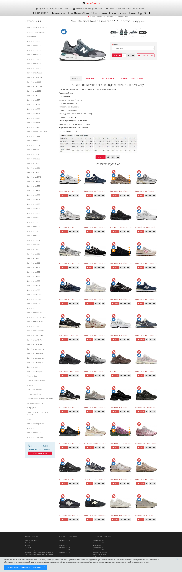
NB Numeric (31, 37)
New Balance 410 (33, 118)
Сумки (29, 419)
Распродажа (31, 408)
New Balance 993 (33, 281)
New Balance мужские (35, 424)
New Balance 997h (34, 294)
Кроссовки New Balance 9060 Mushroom (126, 191)
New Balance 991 (33, 272)
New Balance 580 (33, 195)
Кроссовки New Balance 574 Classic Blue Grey (153, 299)
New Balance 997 (64, 552)
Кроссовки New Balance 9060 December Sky (152, 371)
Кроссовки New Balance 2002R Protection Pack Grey (79, 263)
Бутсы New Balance (34, 390)
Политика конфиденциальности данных (39, 554)
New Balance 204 (33, 95)
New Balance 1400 (34, 59)
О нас (70, 13)
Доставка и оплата (59, 13)
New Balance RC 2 (34, 326)
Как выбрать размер (118, 13)
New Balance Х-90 (34, 367)
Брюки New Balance (99, 554)
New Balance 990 (33, 428)
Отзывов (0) (89, 78)
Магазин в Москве (81, 13)
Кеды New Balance (34, 394)
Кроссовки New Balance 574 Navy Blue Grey (76, 299)
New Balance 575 (33, 181)
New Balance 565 (33, 168)
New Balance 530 (33, 159)
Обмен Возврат (137, 78)
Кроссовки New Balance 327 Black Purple (75, 515)
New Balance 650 (33, 213)
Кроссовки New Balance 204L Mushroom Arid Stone (155, 479)
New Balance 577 (33, 190)
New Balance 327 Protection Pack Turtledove (152, 515)
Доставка (123, 78)
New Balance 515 (33, 150)
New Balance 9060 (34, 267)
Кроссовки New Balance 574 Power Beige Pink (153, 263)
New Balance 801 (33, 240)
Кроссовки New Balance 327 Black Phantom (76, 443)
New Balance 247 (33, 104)
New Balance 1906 (34, 68)
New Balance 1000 (34, 46)
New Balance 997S (34, 299)
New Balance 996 (33, 290)
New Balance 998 (33, 304)
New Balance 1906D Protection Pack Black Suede (154, 407)
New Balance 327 (33, 109)
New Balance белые (34, 344)
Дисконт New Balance (32, 540)
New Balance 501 (33, 145)
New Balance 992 (33, 276)
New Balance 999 (33, 308)
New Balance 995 (33, 285)
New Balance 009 (33, 41)
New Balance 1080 (34, 50)
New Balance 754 (64, 547)
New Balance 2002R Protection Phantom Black (127, 227)
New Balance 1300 (34, 55)
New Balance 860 (33, 254)
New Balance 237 (33, 100)
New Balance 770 (33, 236)
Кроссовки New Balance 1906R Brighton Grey (102, 371)
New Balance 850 (33, 249)
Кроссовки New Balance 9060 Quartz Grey (100, 299)
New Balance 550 (33, 163)
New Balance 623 (33, 204)
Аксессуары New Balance (36, 380)
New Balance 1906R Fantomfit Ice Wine (150, 443)
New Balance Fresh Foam (36, 317)
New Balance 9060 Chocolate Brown (124, 371)
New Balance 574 (33, 172)
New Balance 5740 (34, 177)
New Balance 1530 (34, 64)
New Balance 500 (33, 141)
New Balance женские (35, 349)
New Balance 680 (33, 222)
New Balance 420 (33, 127)
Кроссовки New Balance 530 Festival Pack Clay (102, 335)
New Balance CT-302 (34, 313)
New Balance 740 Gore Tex (37, 27)
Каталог (27, 545)
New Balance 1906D (34, 73)
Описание (76, 78)
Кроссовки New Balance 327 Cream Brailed (126, 479)
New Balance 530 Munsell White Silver (150, 227)
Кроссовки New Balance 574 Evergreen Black (101, 263)
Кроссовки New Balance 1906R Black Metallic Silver (79, 479)
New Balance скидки (35, 362)
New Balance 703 (33, 227)
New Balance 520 (33, 154)
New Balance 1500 (34, 433)
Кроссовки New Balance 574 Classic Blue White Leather (157, 335)
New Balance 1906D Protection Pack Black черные (78, 335)
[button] (139, 13)
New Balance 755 (33, 231)
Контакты (28, 547)
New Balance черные (35, 371)
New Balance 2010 (34, 91)
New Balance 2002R (34, 86)
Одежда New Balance (35, 403)
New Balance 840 (33, 245)
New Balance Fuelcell (35, 322)
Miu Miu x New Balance (36, 32)
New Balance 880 (33, 258)
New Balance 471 (33, 136)
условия (108, 562)
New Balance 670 (33, 218)
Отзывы (132, 13)
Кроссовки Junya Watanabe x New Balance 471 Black (104, 515)
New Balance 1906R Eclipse (95, 479)
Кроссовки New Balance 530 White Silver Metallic (129, 335)
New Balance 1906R (34, 77)
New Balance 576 (33, 186)
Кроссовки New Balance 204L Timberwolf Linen (128, 515)
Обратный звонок (40, 453)
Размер (115, 44)
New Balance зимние (35, 353)
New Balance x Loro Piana (37, 331)
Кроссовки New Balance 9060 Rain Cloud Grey (153, 191)
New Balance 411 (33, 123)
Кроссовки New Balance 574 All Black (124, 263)
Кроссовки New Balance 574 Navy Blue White (102, 191)
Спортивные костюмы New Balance (37, 413)
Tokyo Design (32, 376)
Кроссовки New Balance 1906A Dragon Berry (127, 299)
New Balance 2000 (34, 82)
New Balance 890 (33, 263)
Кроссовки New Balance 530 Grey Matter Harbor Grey (80, 227)
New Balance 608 (33, 199)
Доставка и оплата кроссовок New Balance (39, 552)
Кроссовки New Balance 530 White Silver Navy (77, 191)
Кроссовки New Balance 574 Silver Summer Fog (102, 407)
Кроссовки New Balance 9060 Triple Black (126, 407)
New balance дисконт (35, 437)
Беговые (30, 385)
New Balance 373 (33, 113)
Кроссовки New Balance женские (40, 399)
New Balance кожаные (35, 358)
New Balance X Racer (35, 335)
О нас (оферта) (30, 550)
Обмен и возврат (99, 13)
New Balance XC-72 (34, 340)
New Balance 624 (33, 208)
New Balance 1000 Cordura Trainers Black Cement (78, 371)
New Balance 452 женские (37, 132)
